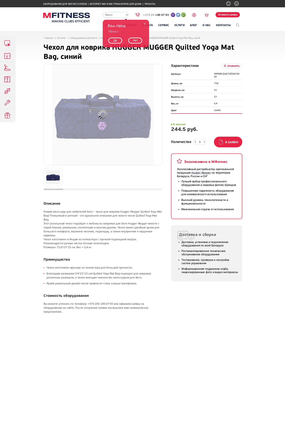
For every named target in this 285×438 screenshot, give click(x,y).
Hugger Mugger (201, 172)
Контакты (223, 25)
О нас (206, 25)
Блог (193, 25)
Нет (135, 40)
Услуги (179, 25)
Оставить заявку (227, 14)
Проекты (149, 4)
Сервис (163, 25)
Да (115, 40)
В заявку (231, 142)
